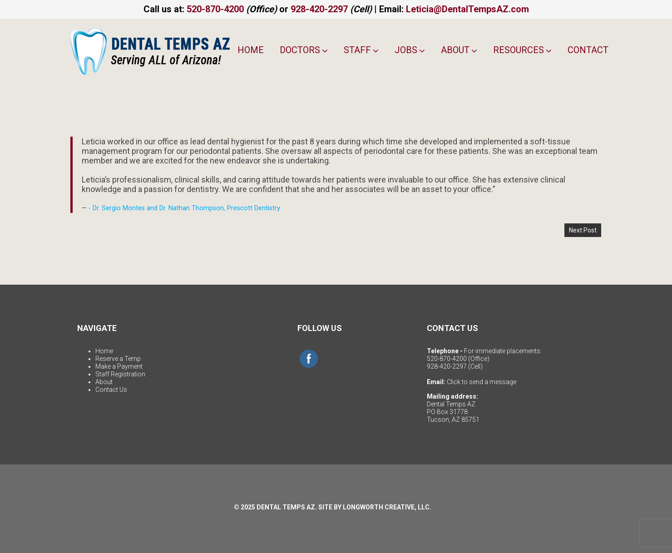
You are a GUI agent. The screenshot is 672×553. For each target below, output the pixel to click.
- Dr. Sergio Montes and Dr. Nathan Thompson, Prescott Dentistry (184, 208)
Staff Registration (120, 374)
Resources (522, 49)
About (459, 49)
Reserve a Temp (118, 358)
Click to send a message (481, 381)
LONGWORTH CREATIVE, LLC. (387, 507)
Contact (588, 49)
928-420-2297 (319, 9)
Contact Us (111, 389)
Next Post (583, 230)
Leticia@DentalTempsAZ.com (467, 9)
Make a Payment (119, 366)
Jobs (410, 49)
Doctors (304, 49)
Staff (361, 49)
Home (250, 49)
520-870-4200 (215, 9)
